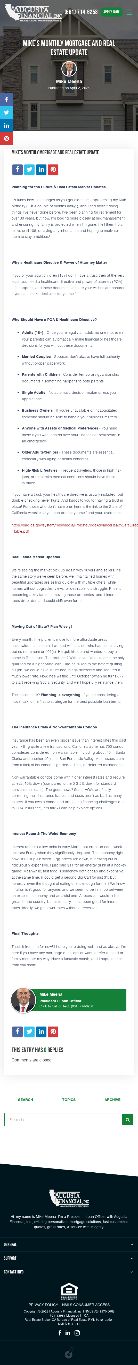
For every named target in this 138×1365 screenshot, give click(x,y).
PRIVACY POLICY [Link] (43, 1305)
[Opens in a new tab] (6, 99)
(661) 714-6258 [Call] (81, 12)
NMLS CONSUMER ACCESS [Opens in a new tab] (86, 1305)
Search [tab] (25, 1100)
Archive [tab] (112, 1100)
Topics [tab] (69, 1100)
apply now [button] (111, 11)
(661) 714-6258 (82, 1006)
